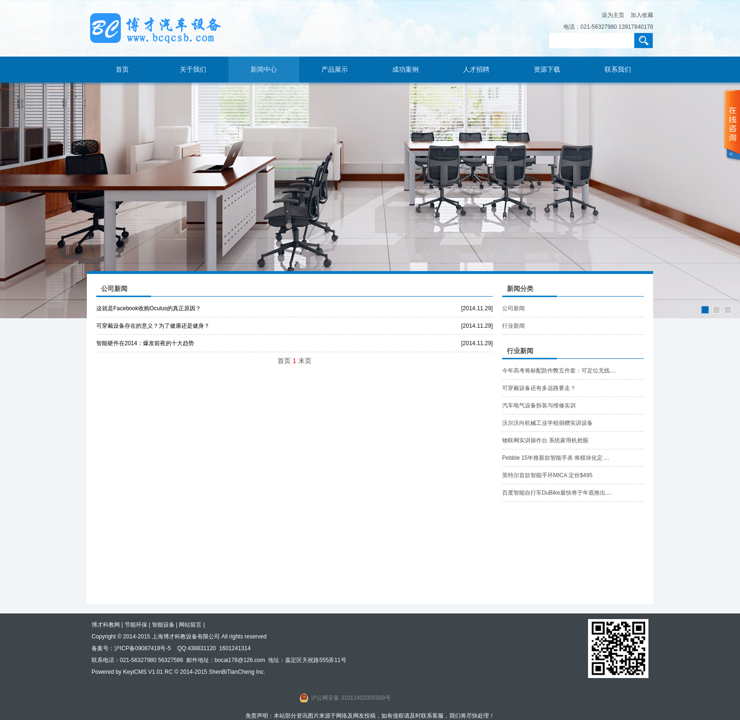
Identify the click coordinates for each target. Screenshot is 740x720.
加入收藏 (642, 15)
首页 (122, 69)
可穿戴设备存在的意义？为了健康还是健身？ (153, 326)
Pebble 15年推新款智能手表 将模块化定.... (555, 458)
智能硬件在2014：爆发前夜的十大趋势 (145, 343)
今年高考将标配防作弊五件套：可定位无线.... (559, 370)
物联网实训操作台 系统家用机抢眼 (545, 440)
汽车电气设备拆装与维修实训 (539, 405)
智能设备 (163, 624)
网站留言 (190, 624)
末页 (304, 360)
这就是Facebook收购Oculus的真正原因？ (148, 308)
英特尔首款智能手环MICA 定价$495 (547, 475)
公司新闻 (513, 308)
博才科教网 (106, 624)
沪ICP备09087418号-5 (142, 648)
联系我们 (618, 69)
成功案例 (405, 69)
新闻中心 (264, 69)
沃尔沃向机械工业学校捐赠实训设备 (547, 423)
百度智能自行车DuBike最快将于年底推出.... (557, 492)
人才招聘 (476, 69)
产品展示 (334, 69)
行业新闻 (513, 326)
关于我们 (193, 69)
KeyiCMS (135, 672)
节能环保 (136, 624)
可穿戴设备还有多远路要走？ (539, 388)
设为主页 (613, 15)
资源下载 (547, 69)
